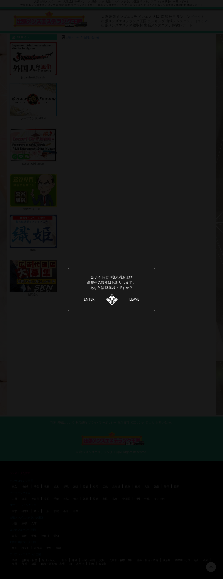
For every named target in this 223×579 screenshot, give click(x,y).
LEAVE (134, 299)
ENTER (89, 299)
